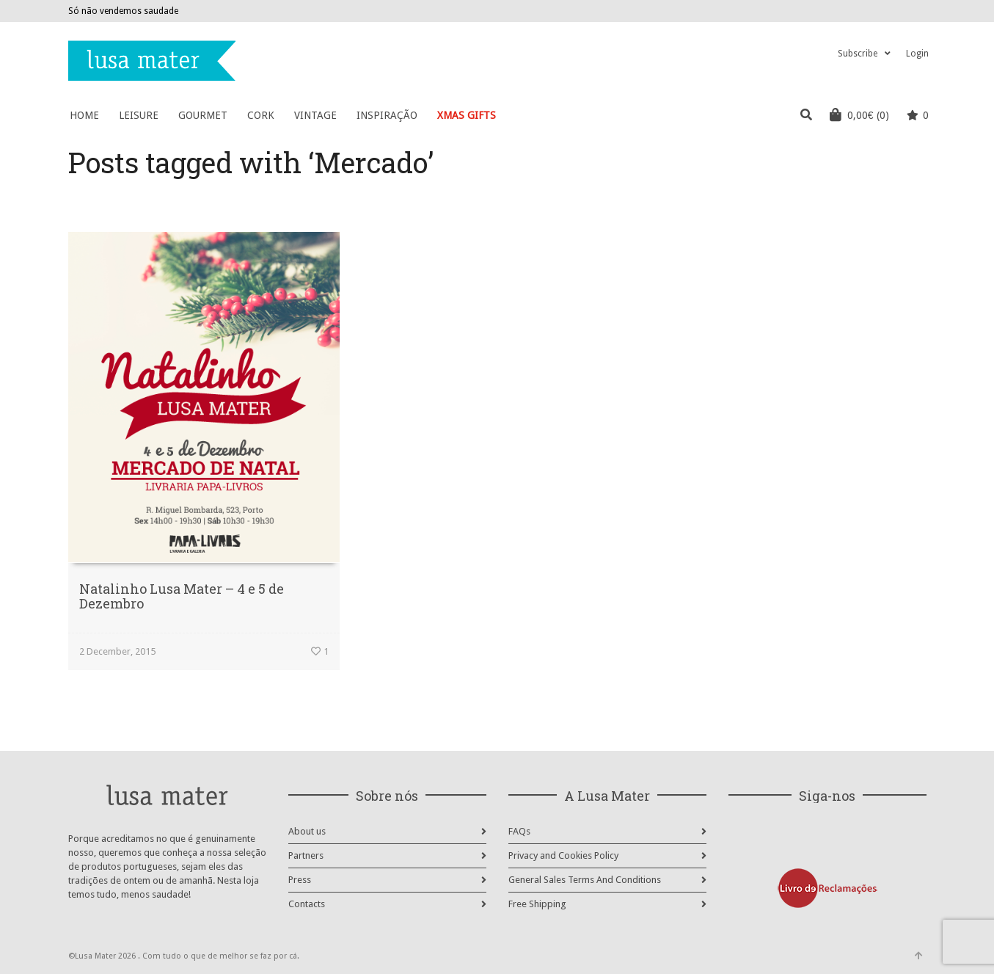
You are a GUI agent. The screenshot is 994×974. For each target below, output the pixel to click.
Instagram (904, 11)
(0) (859, 114)
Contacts (306, 903)
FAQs (519, 831)
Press (299, 879)
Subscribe (857, 53)
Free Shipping (537, 903)
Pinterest (925, 11)
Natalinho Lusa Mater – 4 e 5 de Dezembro (181, 596)
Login (917, 53)
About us (307, 831)
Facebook (882, 11)
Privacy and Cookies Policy (563, 855)
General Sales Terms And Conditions (584, 879)
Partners (306, 855)
